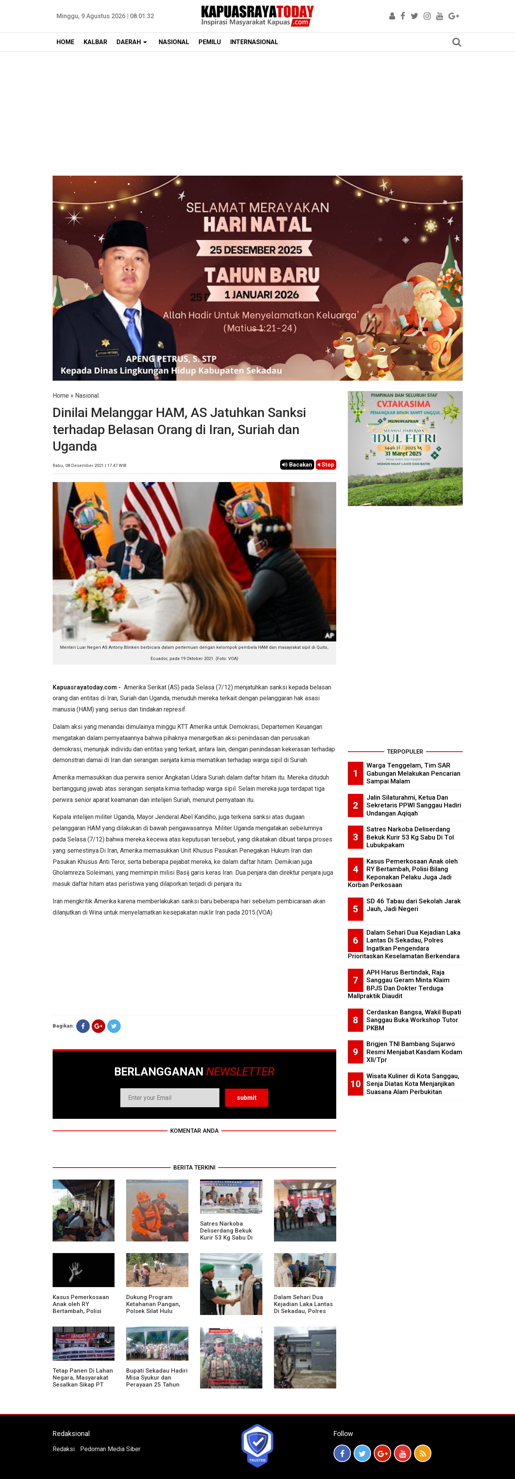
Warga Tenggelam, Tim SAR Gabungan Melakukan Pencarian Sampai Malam (413, 773)
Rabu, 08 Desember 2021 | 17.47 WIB (90, 465)
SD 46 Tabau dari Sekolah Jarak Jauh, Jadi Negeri (413, 905)
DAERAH (128, 42)
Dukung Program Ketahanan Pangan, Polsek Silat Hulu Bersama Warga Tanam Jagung (153, 1311)
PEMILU (209, 42)
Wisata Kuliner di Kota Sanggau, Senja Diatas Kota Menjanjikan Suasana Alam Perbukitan (412, 1084)
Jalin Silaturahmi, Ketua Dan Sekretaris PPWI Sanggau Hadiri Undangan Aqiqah (413, 805)
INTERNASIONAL (254, 42)
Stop (326, 464)
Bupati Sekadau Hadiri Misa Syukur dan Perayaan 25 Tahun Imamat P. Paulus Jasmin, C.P (157, 1384)
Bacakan (297, 464)
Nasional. (87, 395)
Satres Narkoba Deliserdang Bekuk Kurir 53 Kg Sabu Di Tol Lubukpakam (226, 1234)
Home (61, 395)
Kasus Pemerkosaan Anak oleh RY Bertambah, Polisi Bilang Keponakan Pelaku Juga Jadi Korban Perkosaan (81, 1314)
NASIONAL (174, 42)
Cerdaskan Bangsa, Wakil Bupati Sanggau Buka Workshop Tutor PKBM (413, 1020)
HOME (65, 42)
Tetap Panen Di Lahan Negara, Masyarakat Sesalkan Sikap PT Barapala (83, 1381)
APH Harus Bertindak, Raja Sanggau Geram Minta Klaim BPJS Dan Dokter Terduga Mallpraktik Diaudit (399, 984)
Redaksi (64, 1449)
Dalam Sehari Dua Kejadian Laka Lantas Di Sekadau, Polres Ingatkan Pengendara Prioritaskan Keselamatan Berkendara (404, 944)
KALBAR (95, 42)
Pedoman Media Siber (110, 1449)
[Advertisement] (258, 110)
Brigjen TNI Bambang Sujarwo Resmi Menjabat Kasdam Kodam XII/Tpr (414, 1052)
